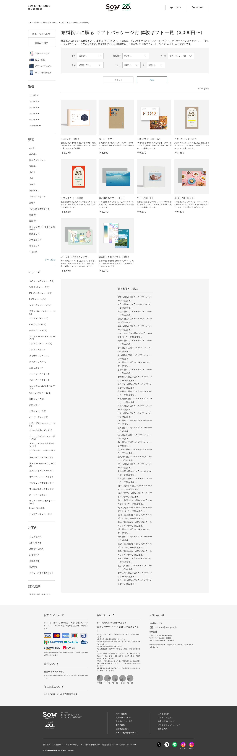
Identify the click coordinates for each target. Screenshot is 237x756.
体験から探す (41, 43)
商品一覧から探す (41, 34)
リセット (118, 80)
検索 (152, 80)
